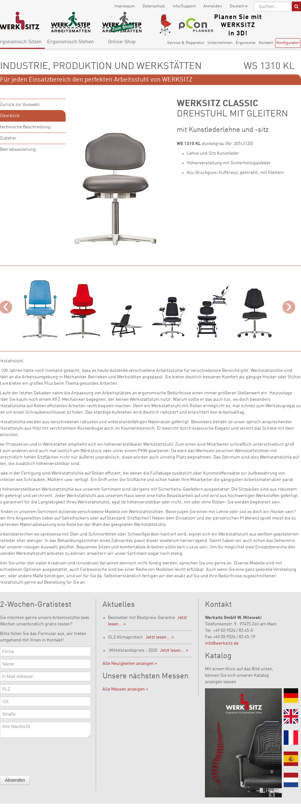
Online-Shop (122, 42)
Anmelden (212, 6)
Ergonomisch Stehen (70, 42)
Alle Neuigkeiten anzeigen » (129, 663)
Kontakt (266, 43)
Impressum (124, 6)
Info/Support (184, 6)
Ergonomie (246, 43)
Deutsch (239, 6)
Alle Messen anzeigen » (125, 689)
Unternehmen (219, 43)
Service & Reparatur (185, 43)
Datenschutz (153, 6)
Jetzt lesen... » (159, 637)
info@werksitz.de (222, 643)
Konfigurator (287, 43)
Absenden (15, 780)
